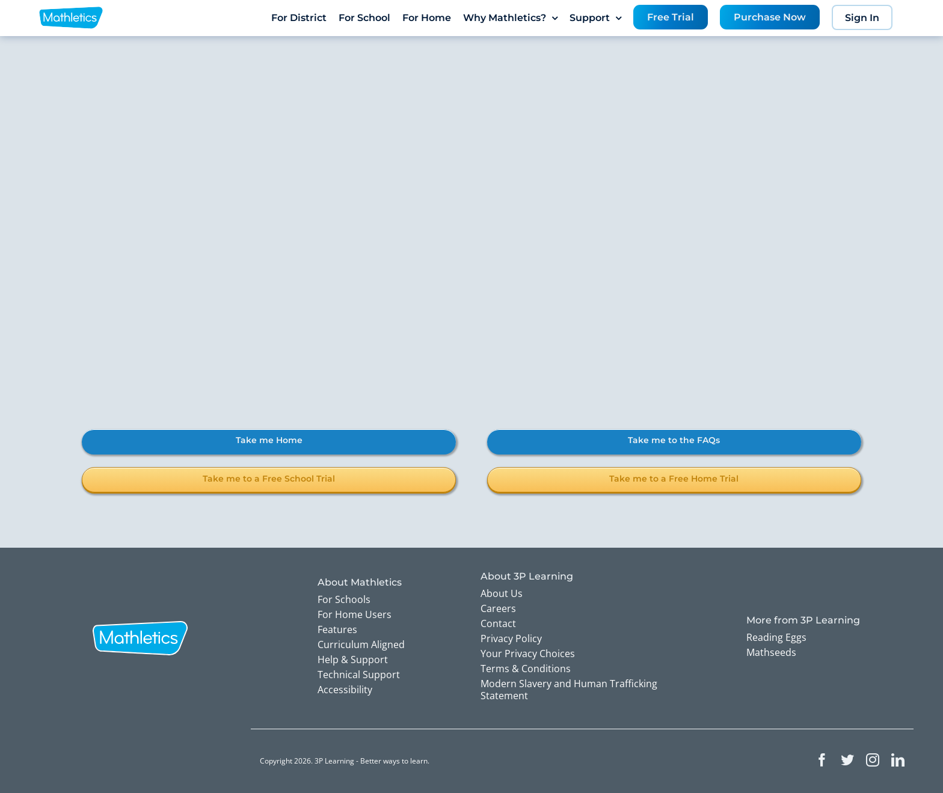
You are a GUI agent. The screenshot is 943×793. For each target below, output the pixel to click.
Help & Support (353, 660)
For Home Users (355, 614)
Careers (498, 608)
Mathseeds (771, 652)
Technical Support (359, 675)
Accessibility (345, 690)
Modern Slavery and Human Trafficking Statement (569, 690)
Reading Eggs (776, 637)
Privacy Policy (511, 638)
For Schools (344, 599)
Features (337, 629)
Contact (498, 623)
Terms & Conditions (526, 669)
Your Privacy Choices (528, 654)
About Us (502, 593)
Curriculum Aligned (361, 644)
